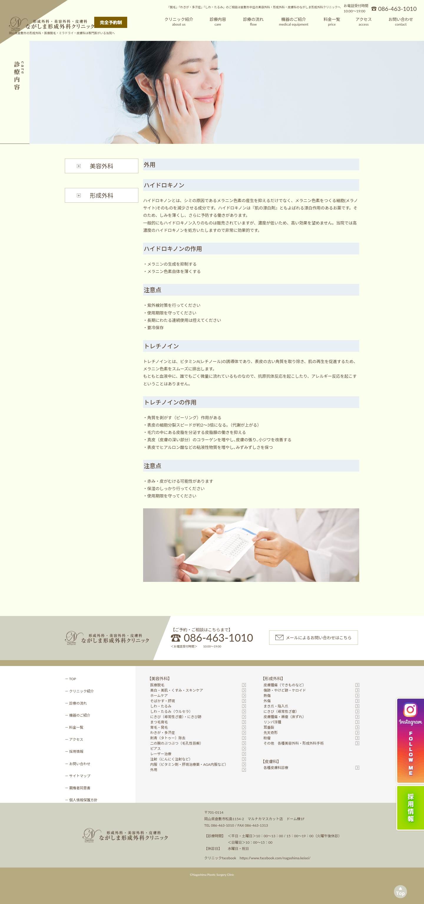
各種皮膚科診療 (276, 767)
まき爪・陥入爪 (276, 706)
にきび (281, 711)
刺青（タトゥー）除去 (168, 738)
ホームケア (159, 695)
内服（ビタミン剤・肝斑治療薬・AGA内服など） (189, 764)
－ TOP (70, 679)
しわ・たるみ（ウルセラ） (171, 711)
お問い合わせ (401, 22)
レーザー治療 (160, 754)
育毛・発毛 (159, 727)
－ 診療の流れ (76, 703)
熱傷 (267, 695)
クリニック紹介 (179, 22)
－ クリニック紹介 (79, 691)
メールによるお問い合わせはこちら (319, 637)
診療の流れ (253, 22)
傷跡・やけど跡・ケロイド (285, 690)
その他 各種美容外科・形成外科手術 (294, 743)
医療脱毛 (157, 685)
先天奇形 (271, 732)
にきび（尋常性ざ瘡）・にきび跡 (175, 717)
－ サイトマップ (77, 776)
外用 (153, 770)
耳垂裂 (269, 727)
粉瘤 (267, 738)
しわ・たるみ (160, 706)
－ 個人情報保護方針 (81, 800)
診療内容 (218, 22)
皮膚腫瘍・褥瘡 (285, 717)
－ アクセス (74, 739)
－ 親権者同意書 (77, 788)
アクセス (363, 22)
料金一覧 (331, 22)
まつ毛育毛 (159, 722)
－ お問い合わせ (77, 764)
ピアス (155, 748)
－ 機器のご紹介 (77, 715)
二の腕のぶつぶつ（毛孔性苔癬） (176, 743)
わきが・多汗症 (162, 732)
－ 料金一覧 (74, 727)
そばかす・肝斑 (162, 701)
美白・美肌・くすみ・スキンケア (176, 690)
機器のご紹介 (293, 22)
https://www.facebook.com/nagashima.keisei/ (275, 858)
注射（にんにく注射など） (171, 759)
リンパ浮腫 (272, 722)
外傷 (267, 701)
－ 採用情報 (74, 751)
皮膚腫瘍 (285, 685)
